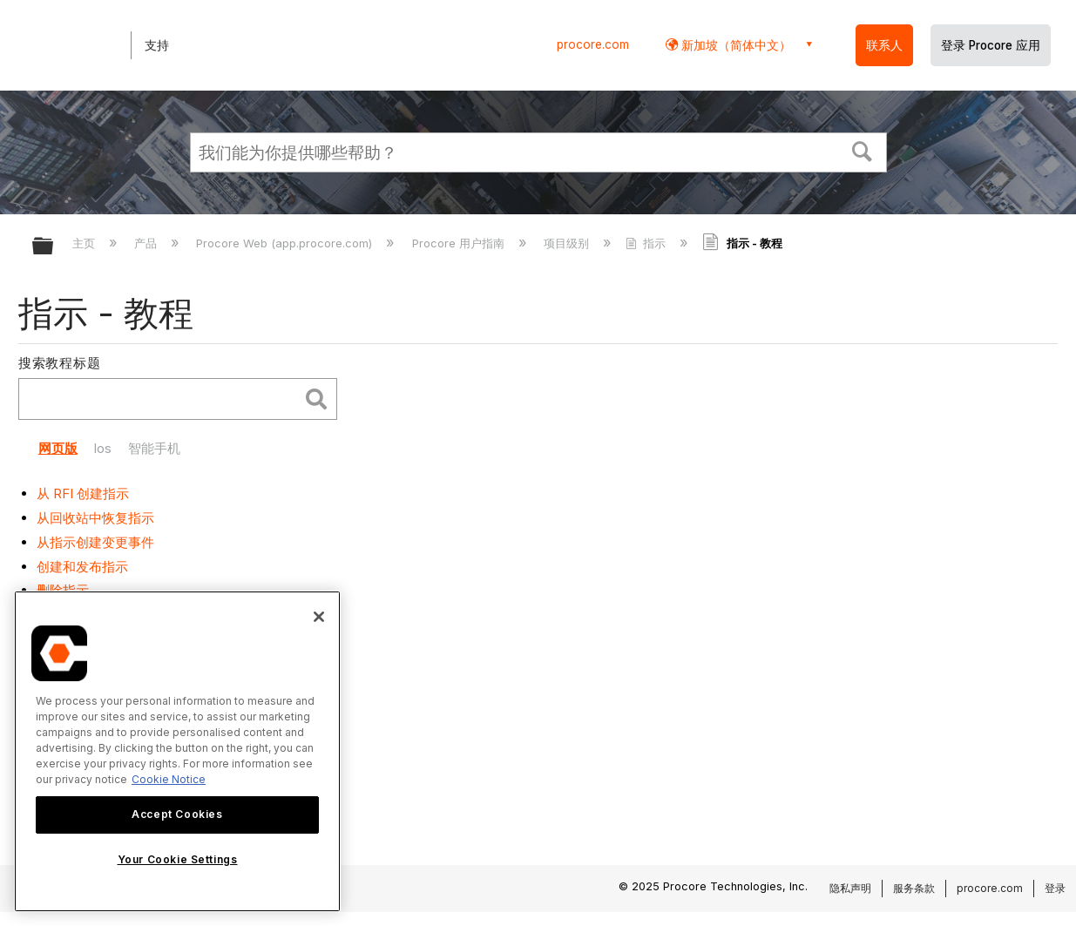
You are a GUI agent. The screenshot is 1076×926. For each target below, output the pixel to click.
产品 (147, 243)
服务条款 (914, 888)
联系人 (884, 45)
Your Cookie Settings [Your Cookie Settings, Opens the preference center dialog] (178, 859)
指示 (647, 243)
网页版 (58, 448)
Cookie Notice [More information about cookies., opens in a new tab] (169, 779)
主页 (85, 243)
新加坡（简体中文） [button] (734, 44)
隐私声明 (850, 888)
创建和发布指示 (82, 566)
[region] (177, 751)
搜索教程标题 (59, 363)
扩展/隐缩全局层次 (54, 247)
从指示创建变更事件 (95, 542)
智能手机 (154, 448)
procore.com (593, 44)
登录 (1055, 888)
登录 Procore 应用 (990, 45)
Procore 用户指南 (460, 243)
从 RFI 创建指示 (83, 493)
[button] (861, 149)
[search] (163, 399)
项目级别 (568, 243)
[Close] (319, 617)
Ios (102, 448)
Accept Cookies (177, 814)
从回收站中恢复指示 (95, 518)
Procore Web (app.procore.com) (286, 243)
